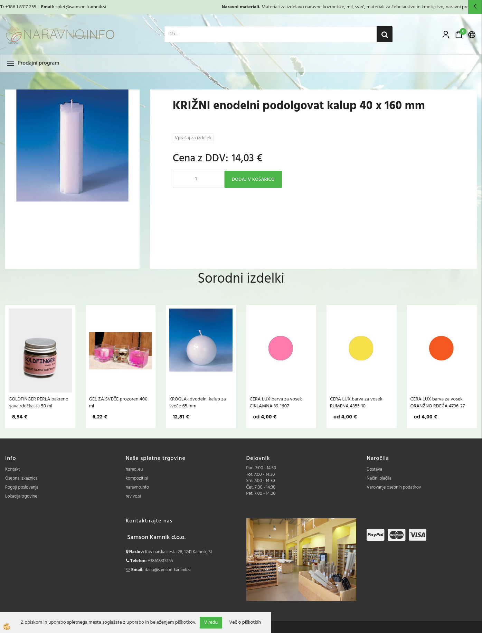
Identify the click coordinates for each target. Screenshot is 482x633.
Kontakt (12, 469)
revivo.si (133, 496)
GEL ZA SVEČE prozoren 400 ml (118, 402)
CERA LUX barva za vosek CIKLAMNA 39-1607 (276, 402)
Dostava (374, 469)
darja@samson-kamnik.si (168, 570)
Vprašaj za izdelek (193, 138)
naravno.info (137, 487)
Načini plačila (379, 478)
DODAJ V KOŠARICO (253, 179)
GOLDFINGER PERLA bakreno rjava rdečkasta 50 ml (38, 402)
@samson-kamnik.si (86, 7)
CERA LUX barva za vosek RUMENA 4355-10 (356, 402)
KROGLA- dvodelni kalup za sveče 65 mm (197, 402)
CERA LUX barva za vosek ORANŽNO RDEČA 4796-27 (437, 402)
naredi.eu (134, 469)
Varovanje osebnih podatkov (394, 487)
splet (60, 7)
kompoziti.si (137, 478)
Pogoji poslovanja (21, 487)
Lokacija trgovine (21, 496)
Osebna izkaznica (21, 478)
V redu (211, 622)
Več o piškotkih (245, 622)
